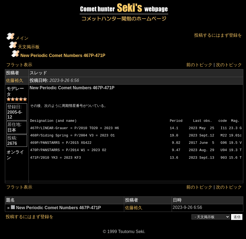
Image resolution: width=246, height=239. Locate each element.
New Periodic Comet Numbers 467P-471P (62, 55)
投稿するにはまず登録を (218, 35)
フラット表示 (19, 64)
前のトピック (199, 64)
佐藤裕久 (14, 80)
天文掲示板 (29, 46)
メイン (21, 38)
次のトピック (229, 64)
